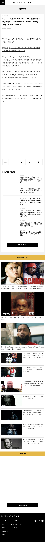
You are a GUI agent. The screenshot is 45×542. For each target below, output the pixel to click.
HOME (4, 521)
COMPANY (13, 528)
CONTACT (13, 521)
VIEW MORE (22, 245)
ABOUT (4, 535)
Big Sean (4, 28)
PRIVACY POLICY (15, 524)
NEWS (4, 528)
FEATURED (5, 531)
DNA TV (4, 524)
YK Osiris (9, 28)
